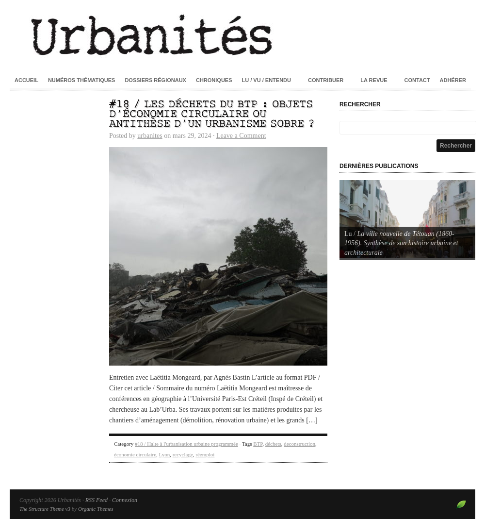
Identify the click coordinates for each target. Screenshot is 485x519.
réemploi (204, 454)
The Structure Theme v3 (44, 509)
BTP (257, 444)
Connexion (124, 500)
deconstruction (299, 444)
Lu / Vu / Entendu (266, 80)
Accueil (26, 80)
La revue (373, 80)
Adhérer (453, 80)
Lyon (164, 454)
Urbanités (242, 34)
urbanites (149, 135)
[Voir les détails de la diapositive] (407, 219)
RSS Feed (96, 500)
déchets (273, 444)
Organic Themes (95, 509)
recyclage (183, 454)
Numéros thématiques (81, 80)
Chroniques (214, 80)
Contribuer (325, 80)
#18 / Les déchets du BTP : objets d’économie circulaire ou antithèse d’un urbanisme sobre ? (212, 114)
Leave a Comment (241, 135)
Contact (417, 80)
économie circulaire (135, 454)
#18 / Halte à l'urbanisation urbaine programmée (186, 444)
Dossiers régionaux (155, 80)
